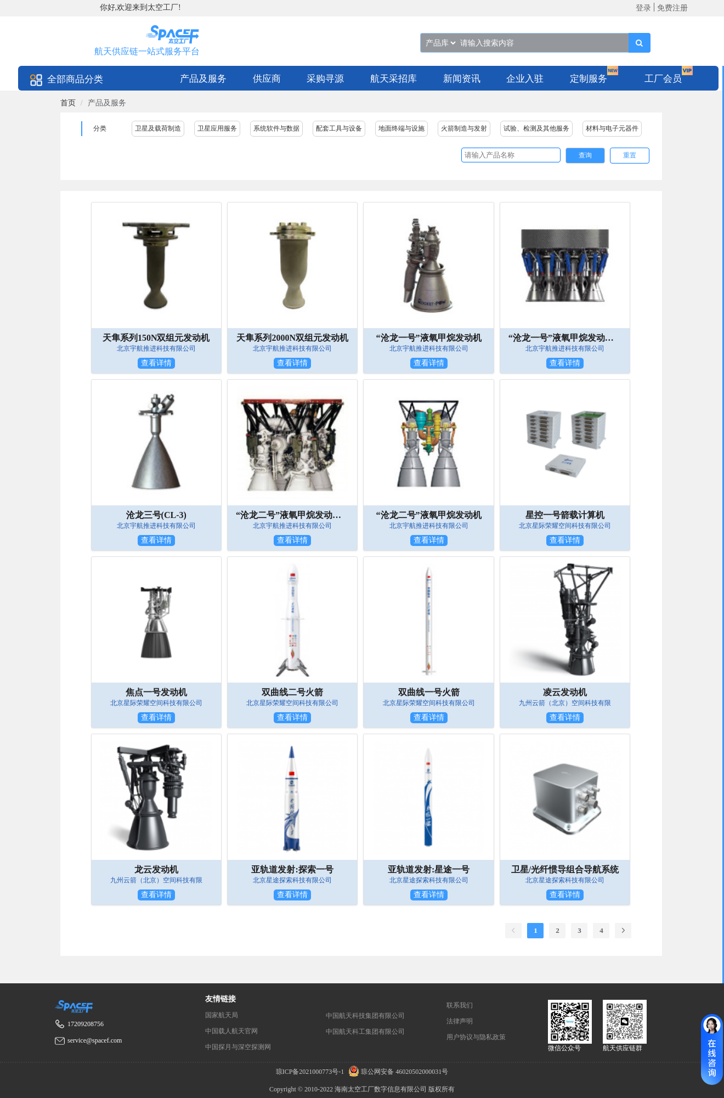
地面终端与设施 (401, 128)
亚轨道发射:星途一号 (429, 869)
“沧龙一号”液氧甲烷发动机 (429, 337)
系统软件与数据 (276, 128)
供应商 (267, 79)
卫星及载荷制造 (158, 128)
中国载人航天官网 (231, 1031)
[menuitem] (203, 78)
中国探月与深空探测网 (238, 1047)
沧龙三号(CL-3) (156, 515)
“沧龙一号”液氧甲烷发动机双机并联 (564, 337)
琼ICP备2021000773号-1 (311, 1072)
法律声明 (459, 1021)
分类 (99, 128)
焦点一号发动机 (156, 692)
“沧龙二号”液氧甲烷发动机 (429, 515)
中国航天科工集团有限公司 (365, 1031)
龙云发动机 (156, 869)
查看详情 (156, 363)
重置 (629, 155)
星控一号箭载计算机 (564, 515)
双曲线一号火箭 (429, 692)
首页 (68, 103)
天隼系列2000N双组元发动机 (292, 337)
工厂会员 (663, 79)
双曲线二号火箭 (292, 692)
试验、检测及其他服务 (536, 128)
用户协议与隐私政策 (476, 1037)
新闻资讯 (461, 79)
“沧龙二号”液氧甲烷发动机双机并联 (292, 515)
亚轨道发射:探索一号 (292, 869)
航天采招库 (393, 79)
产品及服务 (203, 79)
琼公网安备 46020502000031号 (397, 1072)
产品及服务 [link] (107, 103)
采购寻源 (325, 79)
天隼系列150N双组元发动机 (156, 337)
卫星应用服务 (217, 128)
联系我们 (459, 1005)
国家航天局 (221, 1015)
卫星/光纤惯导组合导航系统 (565, 869)
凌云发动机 (565, 692)
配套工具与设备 (339, 128)
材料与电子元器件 (612, 128)
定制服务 (588, 79)
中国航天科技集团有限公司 (365, 1016)
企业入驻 (525, 79)
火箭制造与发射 (464, 128)
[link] (68, 103)
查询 (585, 155)
